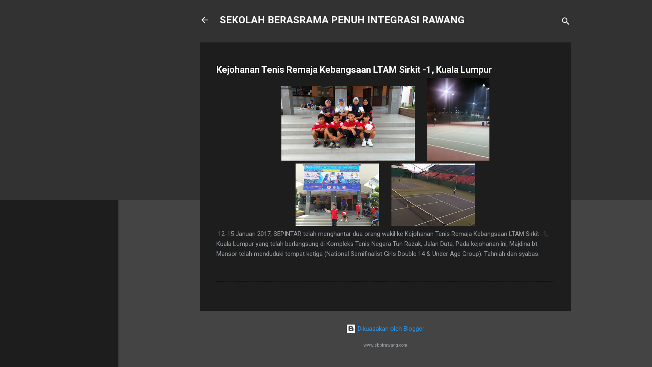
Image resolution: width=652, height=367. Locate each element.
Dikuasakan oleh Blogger (385, 328)
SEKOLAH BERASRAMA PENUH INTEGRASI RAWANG (342, 20)
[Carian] (566, 22)
